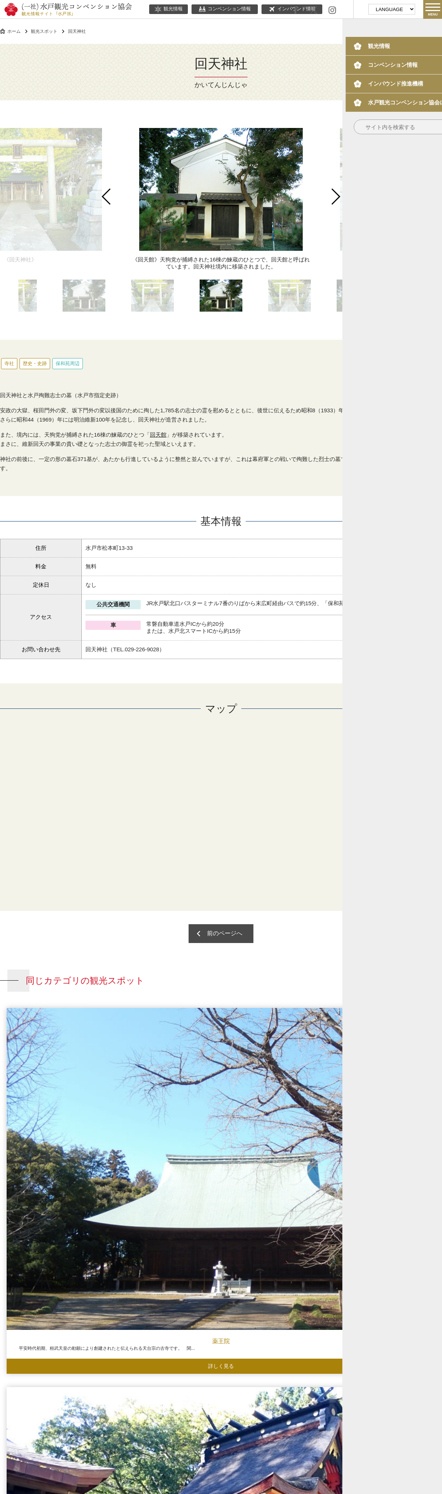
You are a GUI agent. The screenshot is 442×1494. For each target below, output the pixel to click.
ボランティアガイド (252, 1401)
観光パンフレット (378, 1401)
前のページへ (228, 938)
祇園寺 (276, 1101)
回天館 (158, 434)
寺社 (9, 363)
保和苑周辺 (68, 363)
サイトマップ (286, 1422)
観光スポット (44, 31)
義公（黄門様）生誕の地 (386, 1101)
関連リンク (250, 1422)
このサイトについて (163, 1422)
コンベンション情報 (225, 9)
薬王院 (55, 1101)
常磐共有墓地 (276, 1308)
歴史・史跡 (35, 363)
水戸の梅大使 (316, 1401)
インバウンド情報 (182, 1401)
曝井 (387, 1308)
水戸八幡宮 (165, 1101)
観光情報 (168, 9)
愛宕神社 (166, 1308)
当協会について (212, 1422)
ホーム (14, 31)
